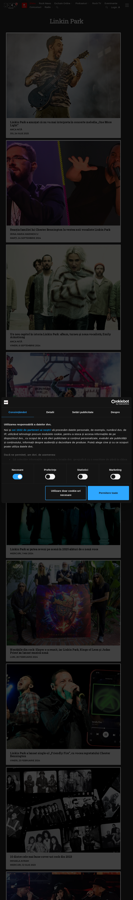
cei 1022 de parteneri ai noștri (31, 429)
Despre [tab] (115, 412)
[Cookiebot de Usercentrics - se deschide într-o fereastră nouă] (114, 402)
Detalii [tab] (50, 412)
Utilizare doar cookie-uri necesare (66, 493)
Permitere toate (108, 493)
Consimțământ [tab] (17, 412)
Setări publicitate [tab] (83, 412)
